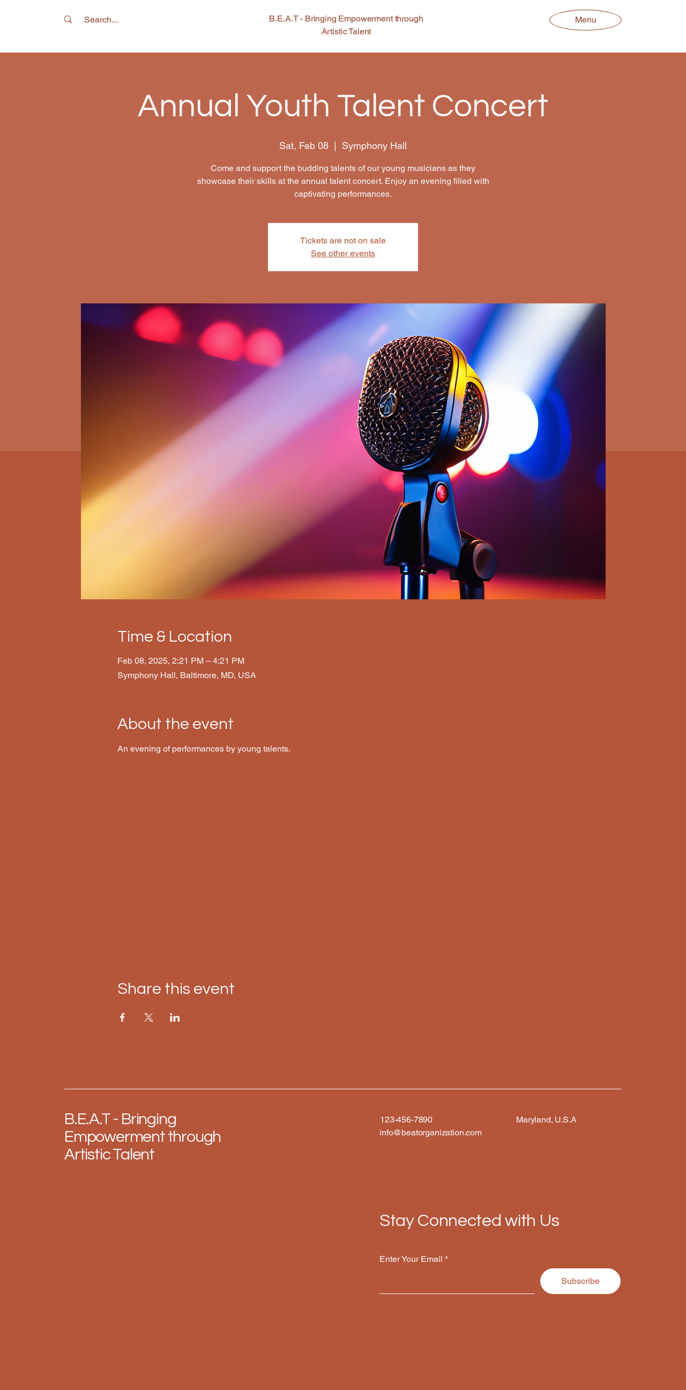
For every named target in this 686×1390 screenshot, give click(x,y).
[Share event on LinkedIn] (175, 1017)
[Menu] (585, 19)
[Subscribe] (580, 1281)
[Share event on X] (149, 1017)
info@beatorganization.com (430, 1132)
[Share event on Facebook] (122, 1017)
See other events (343, 253)
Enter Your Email (411, 1259)
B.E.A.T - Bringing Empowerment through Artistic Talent (142, 1137)
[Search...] (101, 20)
